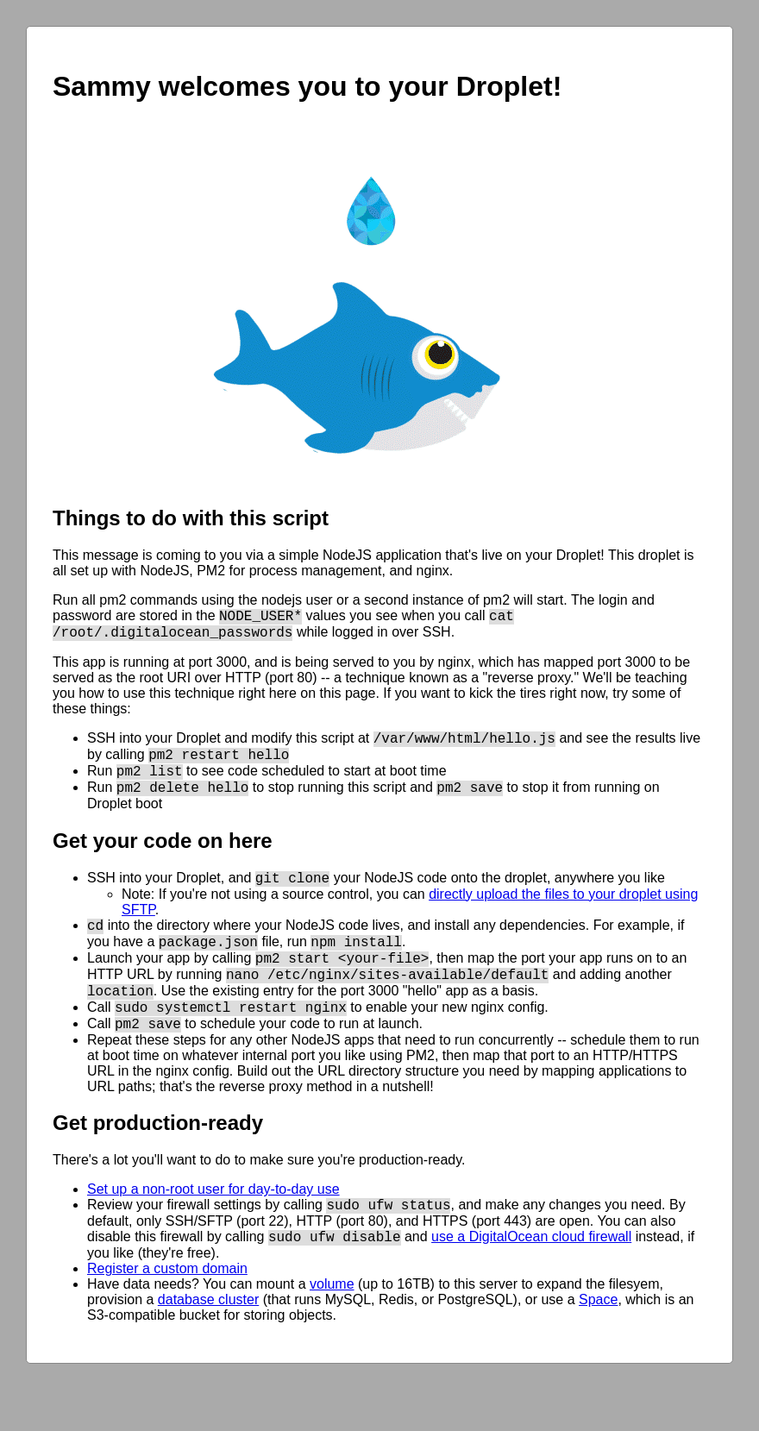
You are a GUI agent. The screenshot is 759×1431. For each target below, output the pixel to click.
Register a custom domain (167, 1309)
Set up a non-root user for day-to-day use (213, 1225)
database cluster (208, 1341)
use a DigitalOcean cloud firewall (531, 1278)
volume (332, 1325)
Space (598, 1341)
